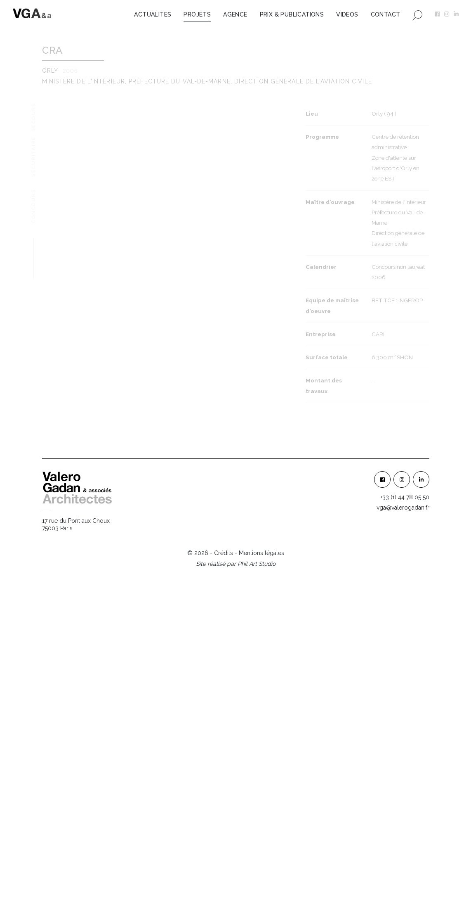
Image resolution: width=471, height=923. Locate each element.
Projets (197, 14)
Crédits (223, 900)
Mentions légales (261, 900)
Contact (385, 14)
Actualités (152, 14)
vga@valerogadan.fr (403, 855)
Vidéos (347, 14)
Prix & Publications (292, 14)
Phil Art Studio (257, 911)
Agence (235, 14)
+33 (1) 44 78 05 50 (404, 845)
